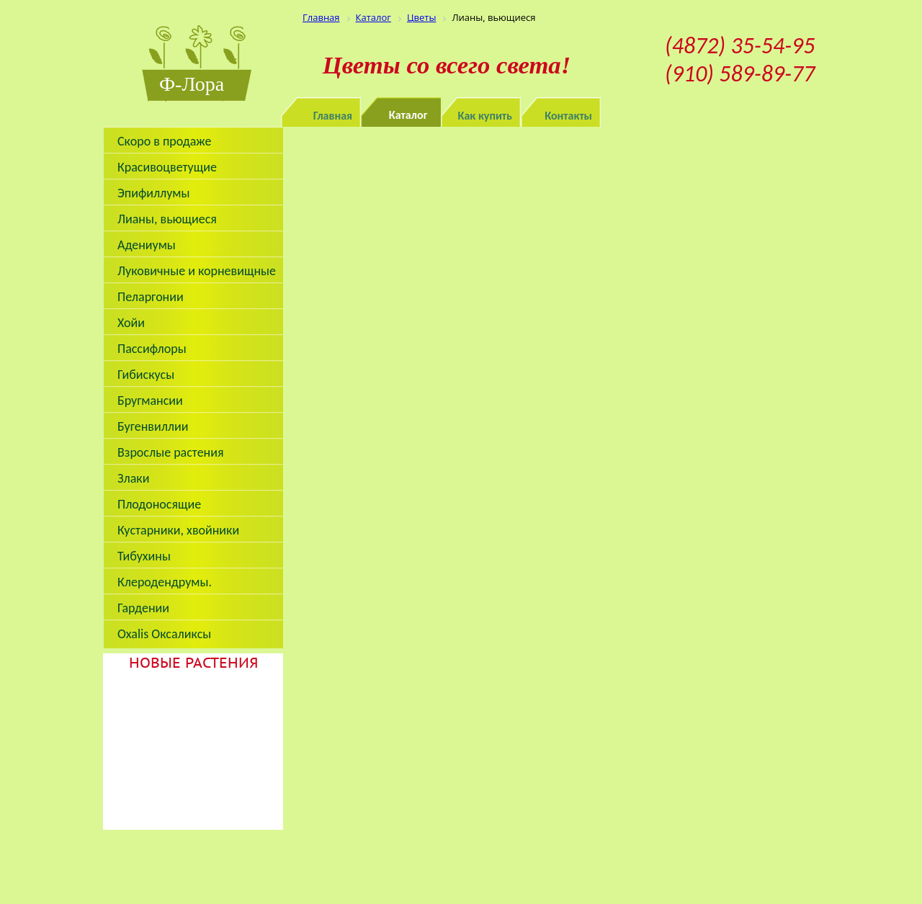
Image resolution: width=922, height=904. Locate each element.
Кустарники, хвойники (178, 530)
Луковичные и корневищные (196, 271)
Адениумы (146, 245)
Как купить (485, 115)
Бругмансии (150, 400)
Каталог (408, 115)
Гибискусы (145, 374)
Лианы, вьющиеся (167, 219)
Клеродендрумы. (164, 582)
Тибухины (144, 556)
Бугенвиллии (153, 426)
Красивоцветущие (167, 167)
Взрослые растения (170, 452)
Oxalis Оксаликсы (164, 634)
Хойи (131, 323)
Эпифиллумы (153, 193)
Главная (332, 115)
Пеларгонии (150, 297)
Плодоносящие (159, 504)
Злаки (133, 478)
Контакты (568, 115)
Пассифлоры (152, 349)
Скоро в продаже (164, 141)
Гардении (143, 608)
